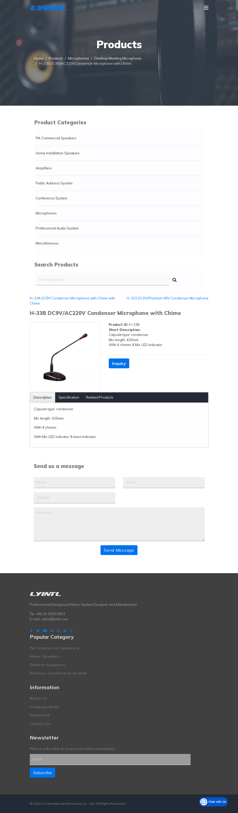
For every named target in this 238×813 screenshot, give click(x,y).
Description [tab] (42, 397)
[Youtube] (45, 631)
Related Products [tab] (99, 397)
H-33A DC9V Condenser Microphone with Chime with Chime (72, 300)
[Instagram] (58, 631)
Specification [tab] (69, 397)
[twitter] (37, 631)
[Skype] (64, 631)
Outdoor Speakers (48, 665)
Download (40, 715)
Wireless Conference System (58, 673)
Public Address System (54, 183)
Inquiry (119, 363)
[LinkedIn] (52, 631)
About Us (39, 698)
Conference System (51, 198)
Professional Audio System (57, 228)
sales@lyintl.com (54, 619)
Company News (45, 707)
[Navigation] (206, 8)
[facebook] (31, 631)
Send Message (119, 550)
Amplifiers (44, 168)
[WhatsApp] (71, 631)
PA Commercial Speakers (56, 138)
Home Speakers (45, 656)
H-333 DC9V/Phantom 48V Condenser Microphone (167, 298)
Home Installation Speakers (58, 153)
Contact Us (40, 724)
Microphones (46, 213)
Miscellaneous (47, 243)
